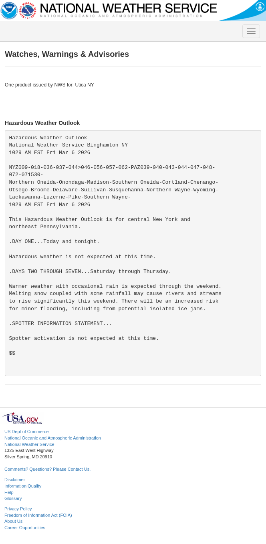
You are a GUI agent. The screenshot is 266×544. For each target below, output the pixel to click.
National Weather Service (29, 444)
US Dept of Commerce (26, 431)
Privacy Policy (18, 508)
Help (9, 492)
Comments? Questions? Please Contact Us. (47, 469)
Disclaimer (14, 479)
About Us (13, 521)
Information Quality (22, 486)
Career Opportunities (24, 527)
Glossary (13, 498)
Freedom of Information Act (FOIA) (38, 515)
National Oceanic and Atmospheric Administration (52, 438)
